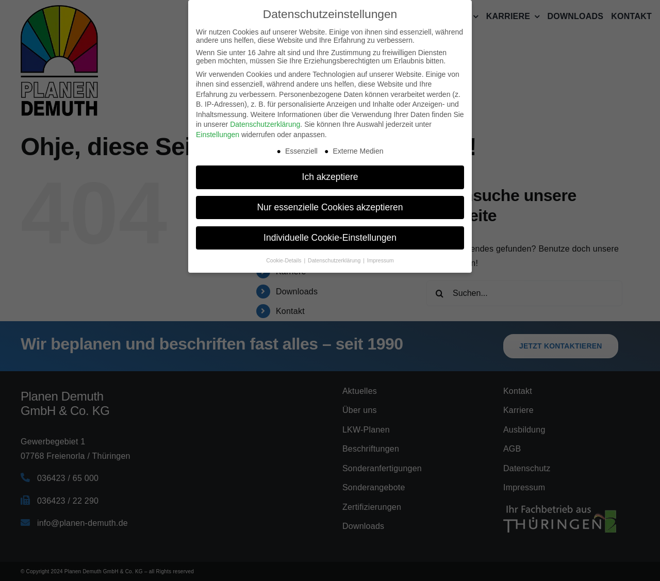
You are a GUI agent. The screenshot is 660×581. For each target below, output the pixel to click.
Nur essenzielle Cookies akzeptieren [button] (330, 207)
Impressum (380, 260)
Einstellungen (217, 134)
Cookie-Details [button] (284, 260)
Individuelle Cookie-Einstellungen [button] (330, 238)
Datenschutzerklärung (265, 124)
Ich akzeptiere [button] (330, 177)
